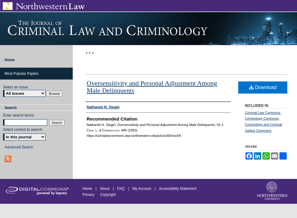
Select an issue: (16, 87)
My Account (141, 189)
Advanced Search (19, 147)
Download (263, 87)
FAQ (121, 189)
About (104, 189)
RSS (9, 158)
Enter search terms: (19, 115)
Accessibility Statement (177, 189)
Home (87, 189)
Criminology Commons (262, 118)
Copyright (108, 195)
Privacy (88, 195)
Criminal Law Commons (262, 112)
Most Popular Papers (21, 73)
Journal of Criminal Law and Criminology (148, 28)
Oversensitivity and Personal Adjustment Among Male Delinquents (152, 86)
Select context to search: (23, 129)
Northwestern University (273, 191)
